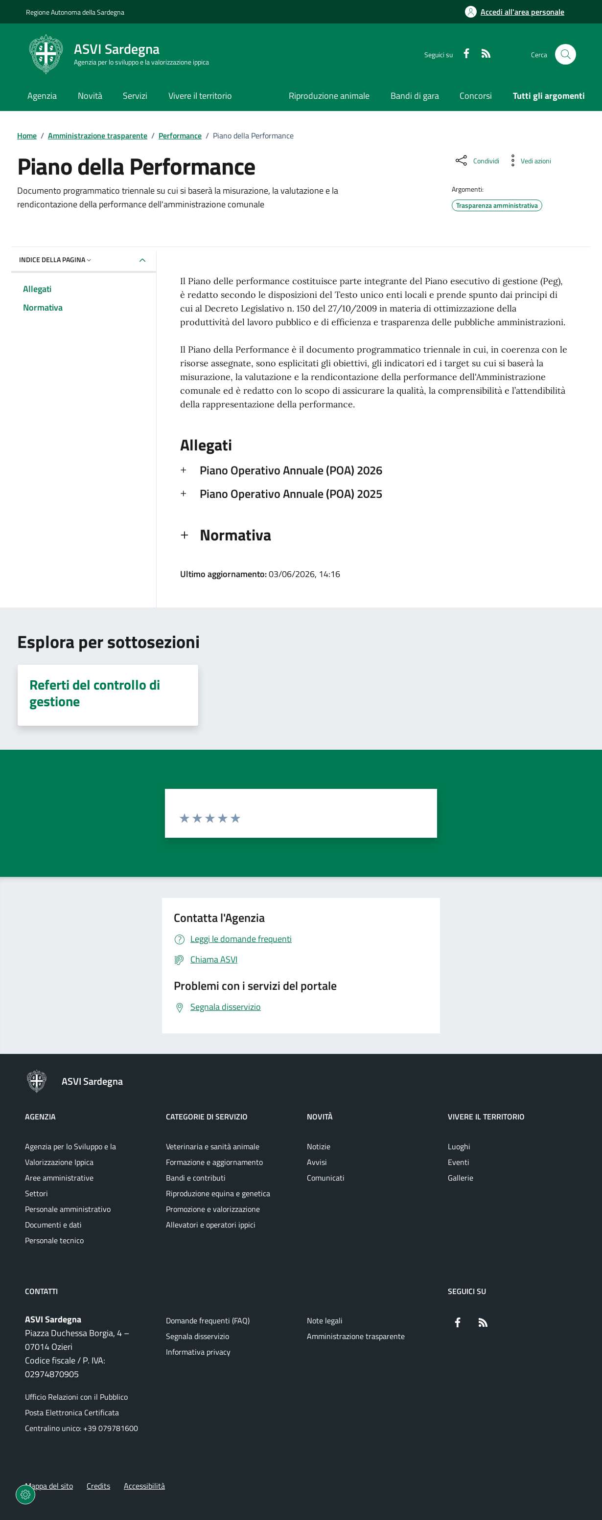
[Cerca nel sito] (565, 54)
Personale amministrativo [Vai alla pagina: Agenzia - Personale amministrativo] (68, 1209)
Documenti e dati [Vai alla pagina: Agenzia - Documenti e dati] (53, 1224)
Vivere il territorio (486, 1116)
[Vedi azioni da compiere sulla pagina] (528, 160)
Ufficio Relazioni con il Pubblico (76, 1397)
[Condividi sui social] (476, 160)
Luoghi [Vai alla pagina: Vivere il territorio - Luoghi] (459, 1146)
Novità (320, 1116)
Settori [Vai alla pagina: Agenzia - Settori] (36, 1193)
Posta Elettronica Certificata (72, 1412)
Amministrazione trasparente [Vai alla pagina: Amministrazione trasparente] (356, 1336)
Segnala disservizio (197, 1336)
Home (27, 135)
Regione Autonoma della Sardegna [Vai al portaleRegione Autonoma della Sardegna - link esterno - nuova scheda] (75, 12)
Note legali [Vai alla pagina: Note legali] (325, 1320)
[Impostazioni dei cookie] (25, 1494)
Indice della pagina (56, 259)
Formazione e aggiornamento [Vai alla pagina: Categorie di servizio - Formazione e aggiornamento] (214, 1162)
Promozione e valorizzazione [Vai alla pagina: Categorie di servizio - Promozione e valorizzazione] (213, 1209)
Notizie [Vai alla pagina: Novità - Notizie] (318, 1146)
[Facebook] (462, 54)
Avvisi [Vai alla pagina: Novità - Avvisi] (317, 1162)
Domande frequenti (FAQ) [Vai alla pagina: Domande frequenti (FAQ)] (208, 1320)
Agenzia (40, 1116)
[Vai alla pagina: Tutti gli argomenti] (544, 96)
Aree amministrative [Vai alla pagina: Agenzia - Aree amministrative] (59, 1178)
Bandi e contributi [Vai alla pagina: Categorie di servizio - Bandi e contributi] (196, 1178)
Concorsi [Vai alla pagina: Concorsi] (476, 95)
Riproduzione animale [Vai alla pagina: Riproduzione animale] (329, 95)
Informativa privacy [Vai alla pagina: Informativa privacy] (198, 1352)
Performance (180, 135)
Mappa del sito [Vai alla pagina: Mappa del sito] (49, 1486)
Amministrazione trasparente (97, 135)
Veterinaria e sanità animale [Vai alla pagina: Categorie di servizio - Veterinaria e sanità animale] (212, 1146)
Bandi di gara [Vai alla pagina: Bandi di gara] (415, 95)
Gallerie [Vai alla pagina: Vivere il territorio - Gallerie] (460, 1178)
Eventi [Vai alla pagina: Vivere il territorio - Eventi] (458, 1162)
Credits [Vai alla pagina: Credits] (98, 1486)
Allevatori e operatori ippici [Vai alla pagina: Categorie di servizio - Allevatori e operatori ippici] (210, 1224)
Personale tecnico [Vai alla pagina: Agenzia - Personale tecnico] (54, 1240)
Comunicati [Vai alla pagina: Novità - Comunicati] (326, 1178)
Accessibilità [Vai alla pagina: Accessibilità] (144, 1486)
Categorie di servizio (207, 1116)
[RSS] (482, 54)
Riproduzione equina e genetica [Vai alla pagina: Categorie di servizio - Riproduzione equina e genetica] (218, 1193)
